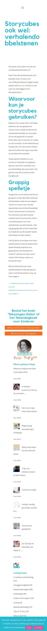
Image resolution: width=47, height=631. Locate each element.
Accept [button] (29, 627)
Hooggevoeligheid (21, 585)
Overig (16, 602)
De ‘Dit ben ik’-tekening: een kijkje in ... (23, 546)
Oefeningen (18, 594)
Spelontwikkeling (20, 607)
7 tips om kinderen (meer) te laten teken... (24, 471)
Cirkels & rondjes (29, 489)
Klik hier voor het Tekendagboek (23, 333)
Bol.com (21, 85)
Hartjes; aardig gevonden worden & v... (25, 507)
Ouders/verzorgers (21, 598)
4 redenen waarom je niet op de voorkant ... (25, 389)
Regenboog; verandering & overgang (23, 429)
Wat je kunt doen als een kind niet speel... (24, 450)
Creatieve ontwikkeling (23, 577)
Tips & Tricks (19, 611)
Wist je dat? (18, 615)
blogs (31, 273)
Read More (38, 627)
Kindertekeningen (21, 589)
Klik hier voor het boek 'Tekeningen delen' (23, 328)
